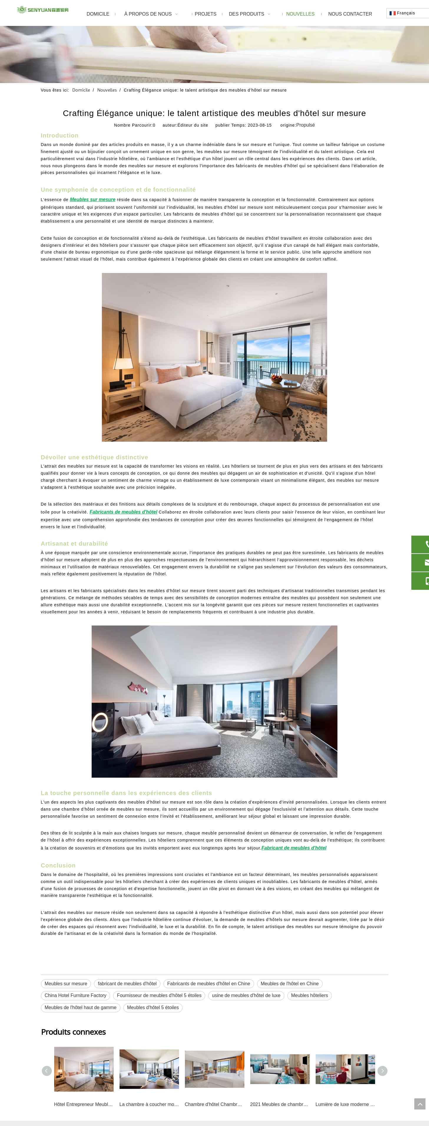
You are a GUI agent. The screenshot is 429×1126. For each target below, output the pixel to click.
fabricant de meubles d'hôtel (127, 983)
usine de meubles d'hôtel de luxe (246, 995)
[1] (214, 54)
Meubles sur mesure (66, 983)
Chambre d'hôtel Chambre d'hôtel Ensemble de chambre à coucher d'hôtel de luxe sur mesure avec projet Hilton (214, 1104)
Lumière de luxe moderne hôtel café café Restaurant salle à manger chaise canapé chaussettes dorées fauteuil (345, 1104)
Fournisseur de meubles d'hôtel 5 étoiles (159, 995)
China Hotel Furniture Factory (76, 995)
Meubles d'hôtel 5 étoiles (153, 1007)
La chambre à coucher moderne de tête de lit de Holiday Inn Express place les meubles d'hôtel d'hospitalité (149, 1104)
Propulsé (305, 124)
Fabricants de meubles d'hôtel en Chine (208, 983)
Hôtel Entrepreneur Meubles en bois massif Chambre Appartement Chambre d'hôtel (84, 1104)
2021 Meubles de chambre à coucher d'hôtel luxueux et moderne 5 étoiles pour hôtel (280, 1104)
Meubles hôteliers (309, 995)
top (419, 1104)
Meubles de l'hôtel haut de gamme (81, 1007)
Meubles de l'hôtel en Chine (290, 983)
